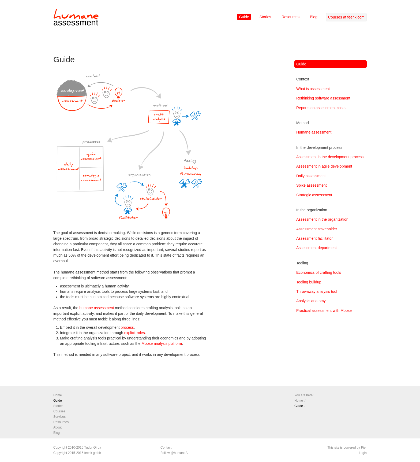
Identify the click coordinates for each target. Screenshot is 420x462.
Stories (265, 17)
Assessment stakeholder (316, 229)
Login (363, 453)
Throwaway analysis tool (316, 291)
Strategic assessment (314, 195)
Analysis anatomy (311, 301)
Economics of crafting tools (318, 272)
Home (57, 395)
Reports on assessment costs (321, 108)
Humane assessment (314, 132)
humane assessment (96, 308)
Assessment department (316, 248)
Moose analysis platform (161, 343)
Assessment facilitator (314, 238)
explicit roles (134, 333)
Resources (290, 17)
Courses (59, 411)
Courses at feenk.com (346, 17)
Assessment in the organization (322, 219)
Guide (244, 17)
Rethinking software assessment (323, 98)
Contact (165, 447)
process (127, 327)
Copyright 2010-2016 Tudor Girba (77, 447)
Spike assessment (311, 185)
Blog (313, 17)
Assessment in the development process (329, 157)
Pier (364, 447)
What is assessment (313, 89)
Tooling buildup (308, 282)
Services (59, 417)
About (57, 427)
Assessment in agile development (324, 166)
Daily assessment (311, 176)
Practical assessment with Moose (324, 310)
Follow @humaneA (174, 453)
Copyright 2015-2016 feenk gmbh (77, 453)
